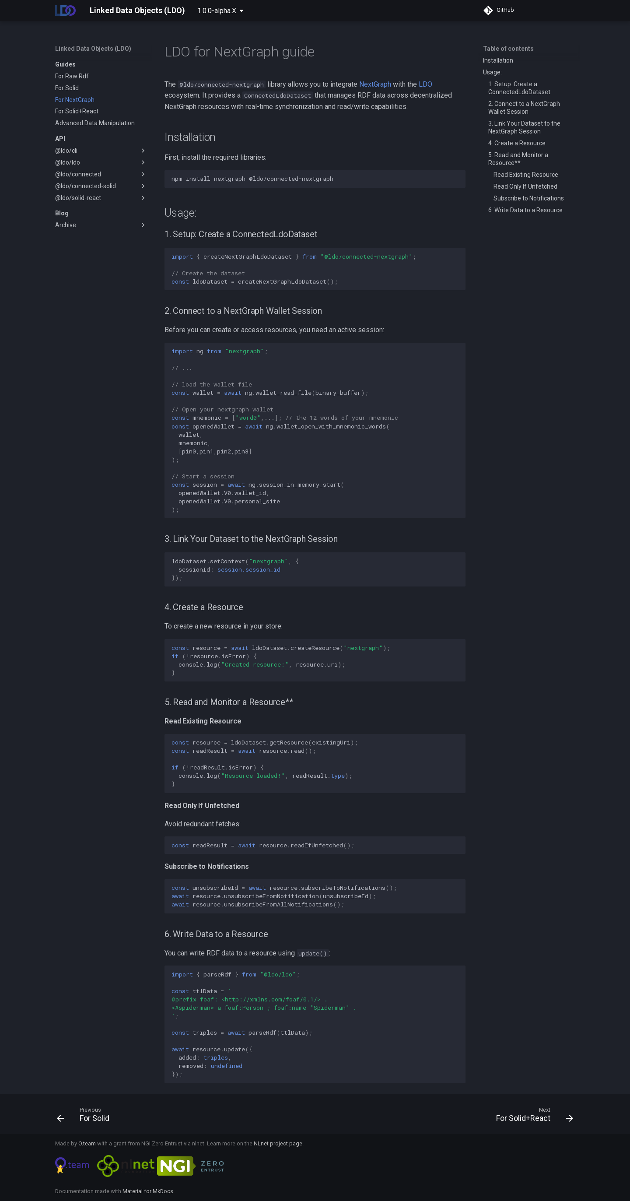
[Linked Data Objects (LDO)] (65, 10)
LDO (425, 84)
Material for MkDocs (147, 1191)
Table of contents (508, 48)
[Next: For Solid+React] (532, 1116)
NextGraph (375, 84)
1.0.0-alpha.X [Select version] (216, 11)
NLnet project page (278, 1143)
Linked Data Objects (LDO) (93, 48)
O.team (87, 1143)
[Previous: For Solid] (86, 1116)
